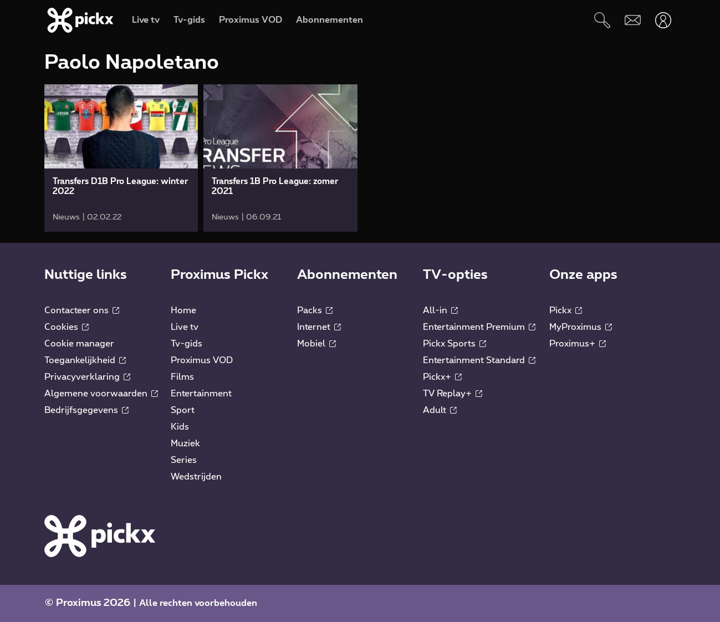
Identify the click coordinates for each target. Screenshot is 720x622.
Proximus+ (577, 343)
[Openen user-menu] (663, 20)
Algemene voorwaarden (101, 393)
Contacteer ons (81, 310)
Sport (183, 410)
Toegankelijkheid (85, 360)
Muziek (185, 443)
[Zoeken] (602, 20)
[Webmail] (632, 20)
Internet (319, 327)
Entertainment (201, 393)
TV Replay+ (452, 393)
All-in (440, 310)
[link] (121, 158)
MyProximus (580, 327)
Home (183, 310)
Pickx (565, 310)
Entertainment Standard (479, 360)
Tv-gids (186, 343)
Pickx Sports (454, 343)
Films (182, 377)
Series (184, 460)
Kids (180, 426)
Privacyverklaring (87, 377)
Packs (315, 310)
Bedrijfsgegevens (86, 410)
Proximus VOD (202, 360)
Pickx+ (442, 377)
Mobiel (316, 343)
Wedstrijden (196, 476)
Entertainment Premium (479, 327)
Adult (440, 410)
